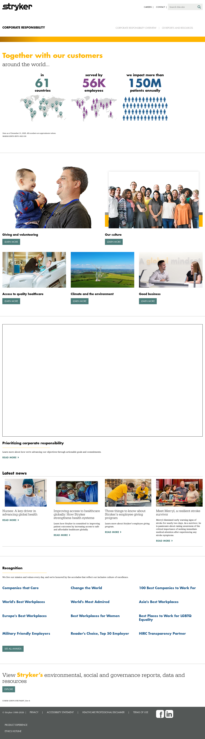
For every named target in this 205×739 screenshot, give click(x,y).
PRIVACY (34, 712)
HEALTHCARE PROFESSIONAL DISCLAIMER (103, 712)
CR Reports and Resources (177, 27)
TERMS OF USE (140, 712)
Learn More (11, 241)
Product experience (16, 724)
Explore (8, 689)
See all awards (13, 648)
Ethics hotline (13, 731)
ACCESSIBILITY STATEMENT (60, 712)
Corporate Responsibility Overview (136, 27)
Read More (9, 520)
